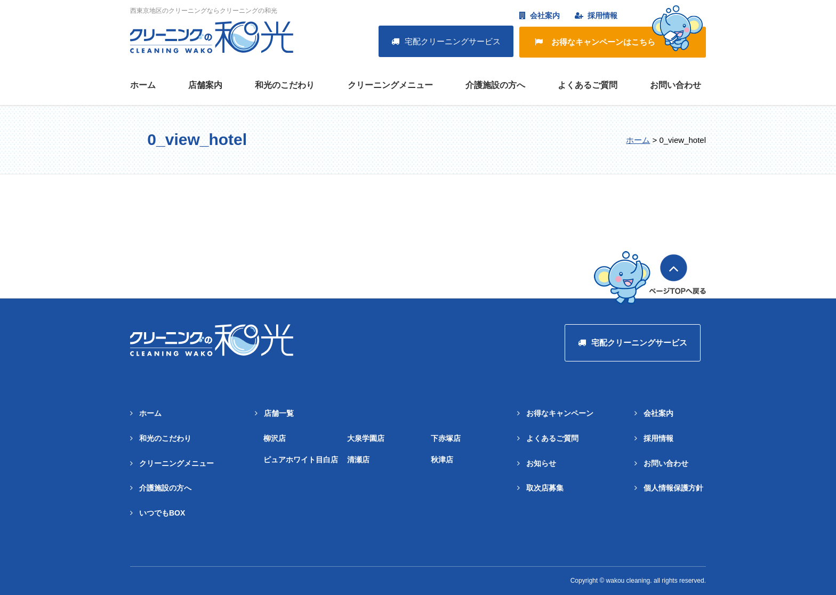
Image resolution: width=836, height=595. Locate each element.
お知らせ (541, 463)
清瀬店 (358, 459)
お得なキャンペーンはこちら (619, 39)
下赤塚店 (446, 438)
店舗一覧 (279, 413)
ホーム (143, 85)
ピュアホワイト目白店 (300, 459)
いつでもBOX (162, 513)
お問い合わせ (675, 85)
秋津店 (442, 459)
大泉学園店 (365, 438)
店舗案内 (205, 85)
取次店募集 (545, 488)
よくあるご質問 (587, 85)
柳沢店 (274, 438)
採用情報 (596, 15)
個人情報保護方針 (673, 488)
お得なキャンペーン (559, 413)
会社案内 (539, 15)
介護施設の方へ (495, 85)
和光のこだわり (285, 85)
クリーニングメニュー (390, 85)
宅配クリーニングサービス (446, 41)
